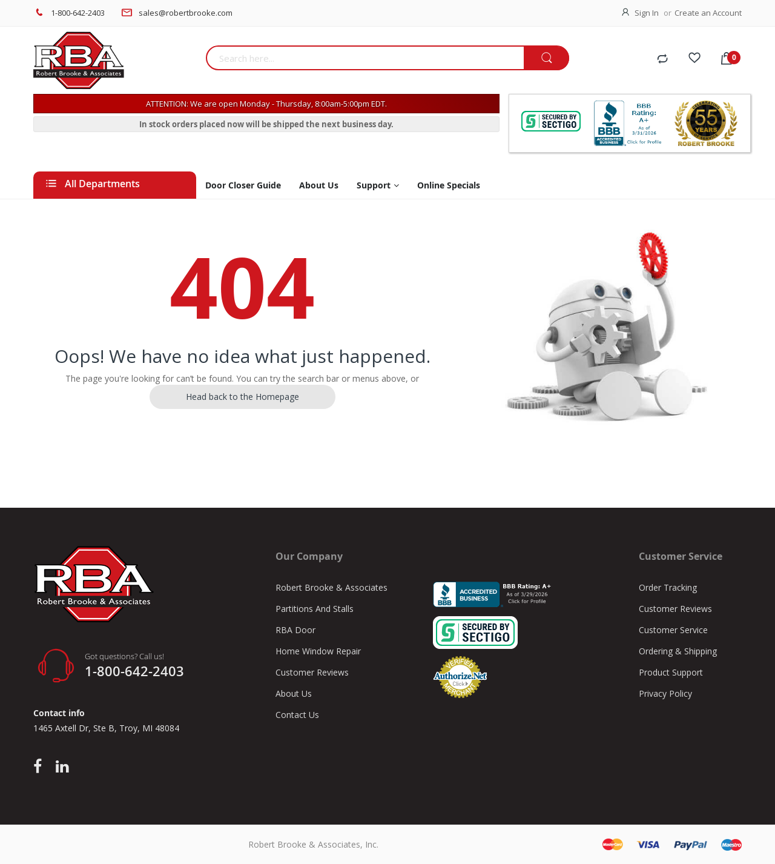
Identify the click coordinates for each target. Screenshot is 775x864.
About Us (293, 693)
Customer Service (673, 630)
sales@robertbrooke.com (185, 12)
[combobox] (365, 58)
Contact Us (297, 714)
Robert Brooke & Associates (331, 587)
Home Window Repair (318, 651)
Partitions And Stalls (314, 608)
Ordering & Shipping (678, 651)
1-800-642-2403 (78, 12)
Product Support (671, 672)
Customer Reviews (312, 672)
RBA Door (295, 630)
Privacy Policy (665, 693)
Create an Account (708, 12)
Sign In (647, 12)
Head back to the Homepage (242, 396)
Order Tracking (668, 587)
